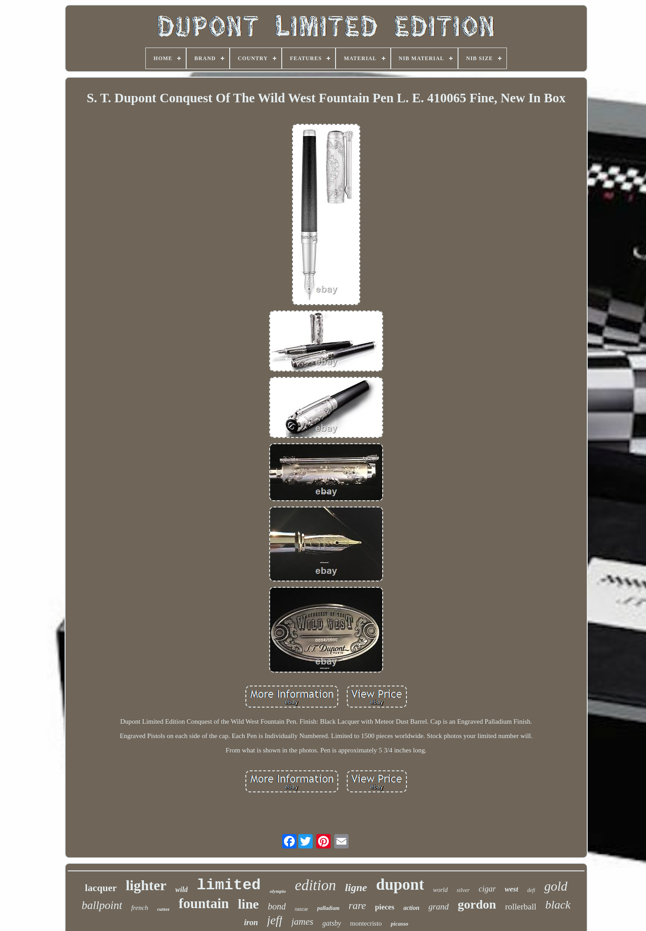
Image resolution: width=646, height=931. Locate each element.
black (558, 904)
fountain (204, 903)
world (440, 890)
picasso (399, 923)
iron (251, 922)
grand (438, 906)
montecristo (366, 923)
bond (277, 906)
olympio (278, 891)
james (302, 921)
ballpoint (102, 905)
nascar (301, 909)
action (411, 908)
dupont (400, 884)
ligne (356, 887)
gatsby (331, 923)
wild (181, 889)
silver (463, 890)
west (511, 889)
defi (531, 890)
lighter (146, 885)
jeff (275, 920)
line (248, 903)
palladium (328, 908)
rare (357, 905)
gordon (477, 904)
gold (555, 886)
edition (315, 885)
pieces (384, 907)
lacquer (101, 887)
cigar (487, 888)
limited (228, 885)
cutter (163, 909)
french (139, 907)
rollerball (521, 906)
